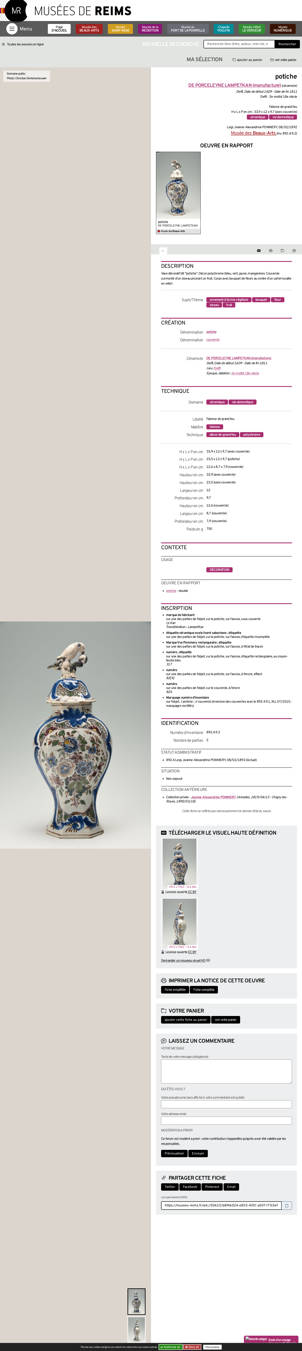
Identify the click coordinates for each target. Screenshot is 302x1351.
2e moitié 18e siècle (245, 373)
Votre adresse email (173, 1114)
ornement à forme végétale (229, 300)
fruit (229, 305)
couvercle (213, 340)
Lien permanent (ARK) (174, 1197)
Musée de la (150, 29)
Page (59, 29)
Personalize (212, 1347)
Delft (217, 368)
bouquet (261, 300)
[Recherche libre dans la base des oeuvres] (239, 44)
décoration (219, 570)
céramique (257, 117)
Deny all (193, 1347)
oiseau (214, 305)
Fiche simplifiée (175, 990)
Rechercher (287, 44)
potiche (163, 222)
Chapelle (223, 29)
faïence (215, 427)
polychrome (251, 435)
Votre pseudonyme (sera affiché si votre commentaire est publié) (202, 1098)
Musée (120, 29)
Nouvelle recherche (170, 44)
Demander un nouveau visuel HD (183, 961)
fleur (277, 300)
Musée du (188, 29)
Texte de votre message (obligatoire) (184, 1057)
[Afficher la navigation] (12, 28)
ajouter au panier (247, 60)
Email (231, 1187)
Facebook (190, 1187)
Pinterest (212, 1187)
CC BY (192, 892)
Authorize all (170, 1347)
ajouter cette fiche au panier (186, 1020)
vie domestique (283, 117)
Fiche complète (203, 990)
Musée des (89, 29)
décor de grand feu (223, 435)
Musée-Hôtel (251, 29)
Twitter (170, 1187)
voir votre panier (283, 60)
